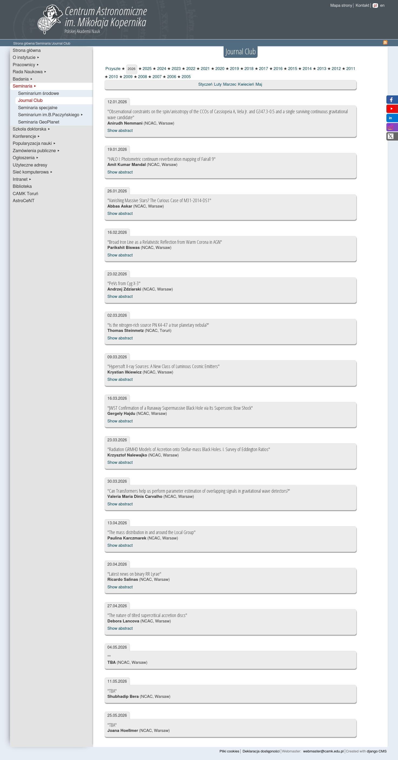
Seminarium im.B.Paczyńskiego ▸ (50, 115)
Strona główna (24, 43)
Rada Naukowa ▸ (30, 72)
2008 (142, 77)
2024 (161, 69)
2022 (190, 69)
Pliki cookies (229, 751)
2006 (171, 77)
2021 (205, 69)
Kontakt (362, 6)
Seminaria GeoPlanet (38, 122)
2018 (249, 69)
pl (375, 6)
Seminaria (43, 43)
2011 (350, 69)
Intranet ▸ (22, 179)
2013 (321, 69)
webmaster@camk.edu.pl (323, 751)
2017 (263, 69)
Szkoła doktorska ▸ (31, 129)
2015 (292, 69)
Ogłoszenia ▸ (26, 158)
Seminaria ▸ (24, 86)
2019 (234, 69)
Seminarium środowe (38, 93)
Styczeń (205, 84)
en (382, 6)
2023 (176, 69)
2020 (219, 69)
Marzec (230, 84)
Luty (218, 84)
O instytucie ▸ (26, 57)
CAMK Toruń (25, 194)
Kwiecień (246, 84)
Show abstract (120, 131)
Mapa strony (341, 6)
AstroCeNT (24, 201)
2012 (336, 69)
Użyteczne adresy (30, 165)
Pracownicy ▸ (26, 65)
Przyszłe (112, 69)
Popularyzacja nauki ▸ (34, 143)
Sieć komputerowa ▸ (33, 172)
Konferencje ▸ (26, 136)
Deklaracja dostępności (261, 751)
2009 (128, 77)
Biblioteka (22, 186)
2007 (156, 77)
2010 (113, 77)
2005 (186, 77)
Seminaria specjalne (38, 108)
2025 (147, 69)
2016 (278, 69)
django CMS (377, 751)
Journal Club (30, 100)
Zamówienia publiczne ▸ (36, 151)
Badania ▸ (23, 79)
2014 (307, 69)
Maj (259, 84)
